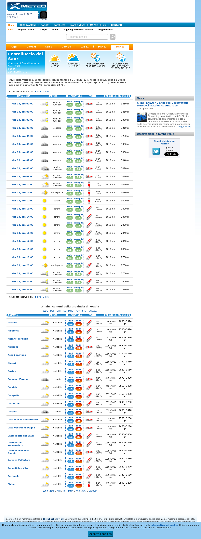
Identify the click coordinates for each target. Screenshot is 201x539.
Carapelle (13, 395)
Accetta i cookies (100, 533)
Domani (31, 47)
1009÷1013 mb (110, 347)
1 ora (38, 91)
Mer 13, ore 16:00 (22, 233)
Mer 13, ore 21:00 (22, 273)
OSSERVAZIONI (28, 25)
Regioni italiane (26, 29)
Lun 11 (84, 47)
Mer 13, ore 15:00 (22, 225)
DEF (52, 311)
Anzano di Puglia (18, 339)
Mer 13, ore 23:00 (22, 289)
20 (69, 242)
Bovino (12, 371)
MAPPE (94, 25)
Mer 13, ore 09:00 (22, 176)
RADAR (45, 25)
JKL (64, 311)
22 (69, 209)
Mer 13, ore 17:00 (22, 241)
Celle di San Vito (18, 468)
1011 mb (110, 201)
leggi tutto (184, 126)
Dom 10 (66, 47)
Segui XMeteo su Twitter (164, 142)
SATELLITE (59, 25)
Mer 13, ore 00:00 (22, 103)
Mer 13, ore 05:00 (22, 144)
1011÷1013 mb (110, 339)
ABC (45, 311)
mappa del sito (105, 29)
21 (69, 201)
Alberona (13, 331)
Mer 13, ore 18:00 (22, 249)
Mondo (55, 29)
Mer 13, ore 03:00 (22, 128)
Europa (43, 29)
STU (84, 311)
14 (69, 112)
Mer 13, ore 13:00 (22, 209)
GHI (58, 311)
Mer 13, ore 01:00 (22, 112)
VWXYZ (93, 311)
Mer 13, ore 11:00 (22, 192)
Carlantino (14, 403)
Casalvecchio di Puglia (21, 427)
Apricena (13, 347)
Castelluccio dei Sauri (21, 436)
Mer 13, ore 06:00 (22, 152)
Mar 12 (102, 47)
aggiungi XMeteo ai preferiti (78, 29)
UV (104, 25)
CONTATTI (116, 25)
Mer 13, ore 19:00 (22, 257)
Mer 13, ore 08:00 (22, 168)
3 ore (46, 91)
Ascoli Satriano (17, 355)
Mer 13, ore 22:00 (22, 281)
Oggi (14, 47)
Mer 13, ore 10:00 (22, 184)
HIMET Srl (48, 519)
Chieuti (12, 484)
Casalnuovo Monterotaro (23, 419)
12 (69, 290)
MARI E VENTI (77, 25)
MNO (70, 311)
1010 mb (110, 217)
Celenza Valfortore (19, 460)
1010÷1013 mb (110, 322)
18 (78, 340)
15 (69, 104)
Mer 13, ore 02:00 (22, 120)
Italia (10, 29)
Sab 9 (48, 47)
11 (70, 364)
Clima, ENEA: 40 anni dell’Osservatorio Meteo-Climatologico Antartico (163, 104)
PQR (77, 311)
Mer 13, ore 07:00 (22, 160)
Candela (13, 387)
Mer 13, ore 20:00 (22, 265)
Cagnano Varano (18, 379)
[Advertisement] (122, 10)
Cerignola (13, 476)
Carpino (12, 411)
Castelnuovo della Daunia (19, 451)
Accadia (12, 322)
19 (69, 193)
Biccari (12, 363)
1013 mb (110, 128)
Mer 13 (120, 47)
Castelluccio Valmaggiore (15, 443)
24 (78, 396)
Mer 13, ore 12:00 (22, 200)
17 (69, 185)
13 (69, 282)
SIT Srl (60, 519)
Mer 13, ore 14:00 (22, 217)
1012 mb (110, 104)
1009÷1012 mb (110, 411)
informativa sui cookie (164, 525)
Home (11, 25)
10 (70, 324)
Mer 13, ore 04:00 (22, 136)
